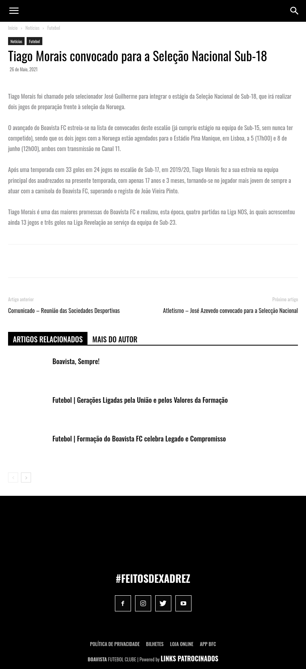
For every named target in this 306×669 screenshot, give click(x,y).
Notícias (32, 27)
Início (13, 27)
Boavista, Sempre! (76, 361)
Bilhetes (154, 643)
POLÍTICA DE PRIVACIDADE (114, 643)
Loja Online (182, 643)
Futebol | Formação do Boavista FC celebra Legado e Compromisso (139, 438)
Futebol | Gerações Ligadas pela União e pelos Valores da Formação (140, 400)
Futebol (53, 27)
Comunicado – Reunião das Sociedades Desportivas (64, 310)
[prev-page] (13, 477)
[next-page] (26, 477)
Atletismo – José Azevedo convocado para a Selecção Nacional (230, 310)
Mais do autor (114, 339)
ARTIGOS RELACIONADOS (48, 339)
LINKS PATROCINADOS (190, 658)
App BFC (208, 643)
